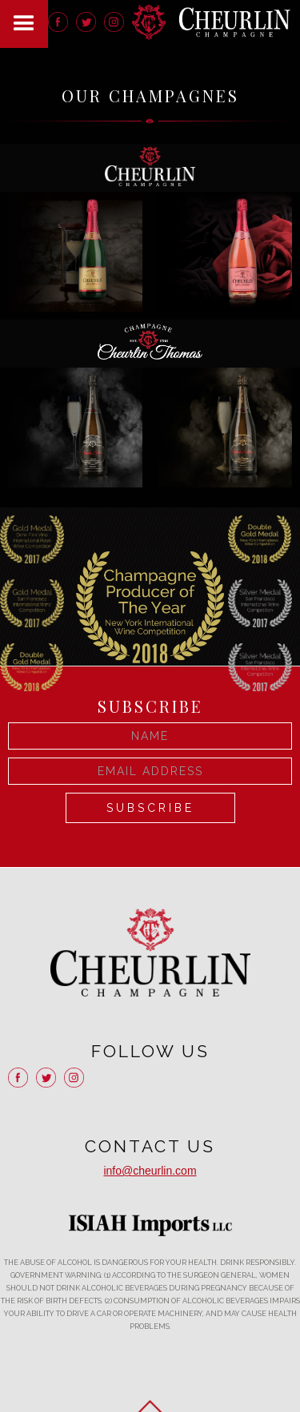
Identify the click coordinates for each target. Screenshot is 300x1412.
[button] (24, 24)
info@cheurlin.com (149, 1170)
